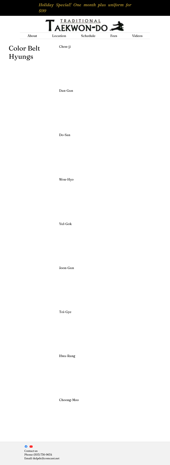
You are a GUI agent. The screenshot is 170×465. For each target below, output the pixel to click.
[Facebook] (26, 446)
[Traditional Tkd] (31, 446)
